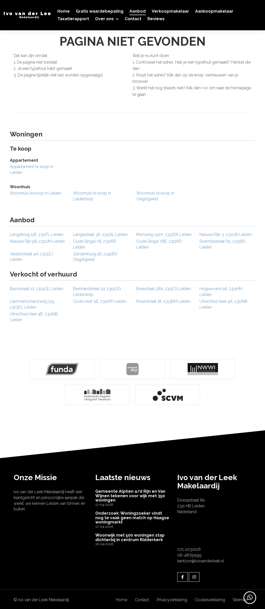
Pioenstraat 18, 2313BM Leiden (163, 301)
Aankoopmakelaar (214, 11)
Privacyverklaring (172, 598)
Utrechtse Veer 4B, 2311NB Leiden (34, 317)
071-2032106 (189, 548)
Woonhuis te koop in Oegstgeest (155, 196)
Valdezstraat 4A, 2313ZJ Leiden (31, 257)
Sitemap (240, 598)
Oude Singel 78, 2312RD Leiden (94, 244)
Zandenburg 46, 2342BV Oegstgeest (95, 257)
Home (63, 11)
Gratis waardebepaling (99, 11)
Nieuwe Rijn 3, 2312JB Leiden (226, 234)
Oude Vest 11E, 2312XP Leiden (99, 301)
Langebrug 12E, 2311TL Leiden (36, 234)
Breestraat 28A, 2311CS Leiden (163, 288)
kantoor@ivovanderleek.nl (200, 559)
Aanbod (137, 11)
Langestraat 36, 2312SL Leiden (100, 234)
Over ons (107, 18)
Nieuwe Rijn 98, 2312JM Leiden (37, 241)
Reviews (156, 18)
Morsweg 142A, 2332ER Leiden (164, 234)
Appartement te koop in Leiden (31, 169)
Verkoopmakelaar (170, 11)
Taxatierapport (73, 18)
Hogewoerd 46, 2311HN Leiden (221, 291)
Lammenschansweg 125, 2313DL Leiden (32, 304)
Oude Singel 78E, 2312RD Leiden (159, 244)
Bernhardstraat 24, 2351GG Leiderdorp (97, 291)
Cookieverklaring (210, 598)
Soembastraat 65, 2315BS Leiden (223, 244)
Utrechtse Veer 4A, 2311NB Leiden (224, 304)
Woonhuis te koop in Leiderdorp (92, 196)
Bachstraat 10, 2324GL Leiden (36, 288)
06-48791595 (189, 553)
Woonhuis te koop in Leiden (35, 193)
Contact (133, 18)
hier (205, 88)
